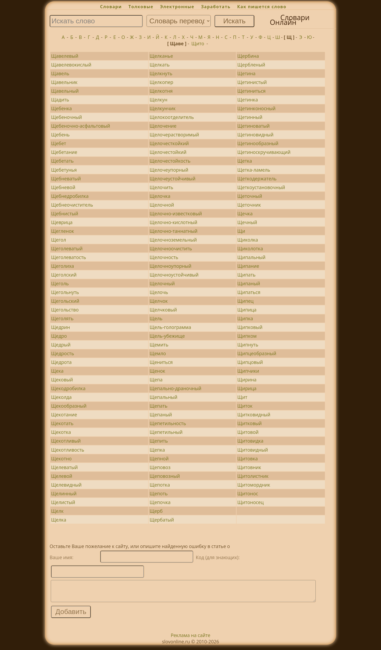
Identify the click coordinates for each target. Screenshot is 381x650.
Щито (197, 43)
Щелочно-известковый (175, 213)
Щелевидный (66, 485)
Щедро (59, 336)
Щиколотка (250, 248)
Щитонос (247, 493)
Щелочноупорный (170, 266)
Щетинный (249, 117)
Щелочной (161, 205)
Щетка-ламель (253, 170)
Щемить (158, 344)
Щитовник (249, 467)
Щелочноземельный (173, 240)
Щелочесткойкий (169, 143)
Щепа (155, 379)
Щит (242, 397)
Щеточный (249, 196)
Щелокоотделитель (171, 117)
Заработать (216, 7)
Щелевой (61, 476)
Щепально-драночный (175, 388)
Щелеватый (64, 467)
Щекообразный (69, 406)
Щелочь (158, 292)
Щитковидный (253, 414)
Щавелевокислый (71, 64)
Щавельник (64, 82)
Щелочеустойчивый (172, 178)
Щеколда (61, 397)
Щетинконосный (256, 108)
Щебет (58, 143)
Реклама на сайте (190, 639)
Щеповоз (159, 467)
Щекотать (62, 423)
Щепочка (159, 502)
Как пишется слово (262, 7)
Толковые (141, 7)
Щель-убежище (167, 336)
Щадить (60, 99)
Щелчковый (163, 309)
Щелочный (162, 283)
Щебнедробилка (70, 196)
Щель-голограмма (170, 327)
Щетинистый (252, 82)
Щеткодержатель (256, 178)
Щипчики (248, 371)
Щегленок (62, 231)
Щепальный (163, 397)
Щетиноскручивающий (264, 152)
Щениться (161, 362)
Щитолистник (253, 476)
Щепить (158, 441)
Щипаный (248, 283)
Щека (57, 371)
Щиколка (247, 240)
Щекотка (61, 432)
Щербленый (251, 64)
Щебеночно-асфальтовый (80, 126)
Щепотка (159, 485)
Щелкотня (161, 91)
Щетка (244, 161)
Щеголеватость (68, 257)
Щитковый (249, 423)
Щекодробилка (68, 388)
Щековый (62, 379)
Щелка (58, 520)
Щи (241, 231)
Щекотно (61, 458)
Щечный (247, 222)
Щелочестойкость (169, 161)
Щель (155, 318)
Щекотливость (67, 450)
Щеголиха (62, 266)
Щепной (159, 458)
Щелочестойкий (167, 152)
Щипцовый (250, 362)
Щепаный (160, 414)
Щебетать (62, 161)
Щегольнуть (65, 292)
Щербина (248, 56)
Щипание (248, 266)
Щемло (157, 353)
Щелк (57, 511)
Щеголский (63, 274)
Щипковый (249, 327)
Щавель (60, 73)
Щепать (158, 406)
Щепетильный (166, 432)
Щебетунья (64, 170)
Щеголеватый (67, 248)
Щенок (157, 371)
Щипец (245, 301)
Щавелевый (64, 56)
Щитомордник (253, 485)
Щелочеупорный (168, 170)
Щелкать (159, 64)
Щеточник (249, 205)
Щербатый (161, 520)
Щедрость (62, 353)
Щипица (246, 309)
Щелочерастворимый (174, 134)
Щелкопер (161, 82)
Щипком (247, 336)
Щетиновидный (255, 134)
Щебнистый (64, 213)
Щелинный (63, 493)
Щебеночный (66, 117)
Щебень (60, 134)
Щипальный (251, 257)
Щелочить (161, 187)
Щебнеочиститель (72, 205)
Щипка (245, 318)
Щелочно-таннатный (173, 231)
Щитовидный (252, 450)
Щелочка (159, 196)
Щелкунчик (162, 108)
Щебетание (64, 152)
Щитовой (247, 432)
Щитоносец (250, 502)
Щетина (246, 73)
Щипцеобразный (256, 353)
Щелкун (158, 99)
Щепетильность (167, 423)
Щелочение (162, 126)
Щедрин (60, 327)
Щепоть (158, 493)
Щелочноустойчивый (173, 274)
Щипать (246, 274)
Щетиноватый (253, 126)
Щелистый (63, 502)
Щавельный (65, 91)
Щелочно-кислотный (173, 222)
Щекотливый (66, 441)
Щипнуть (247, 344)
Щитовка (247, 458)
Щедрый (61, 344)
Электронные (177, 7)
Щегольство (65, 309)
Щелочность (163, 257)
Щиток (244, 406)
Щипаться (248, 292)
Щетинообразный (257, 143)
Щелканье (161, 56)
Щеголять (62, 318)
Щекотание (64, 414)
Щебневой (63, 187)
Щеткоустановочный (261, 187)
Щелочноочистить (170, 248)
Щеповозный (164, 476)
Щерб (155, 511)
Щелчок (158, 301)
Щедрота (61, 362)
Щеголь (60, 283)
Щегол (58, 240)
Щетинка (247, 99)
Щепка (157, 450)
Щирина (246, 379)
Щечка (245, 213)
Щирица (246, 388)
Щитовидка (250, 441)
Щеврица (61, 222)
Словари (111, 7)
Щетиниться (251, 91)
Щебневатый (66, 178)
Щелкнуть (160, 73)
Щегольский (65, 301)
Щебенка (61, 108)
